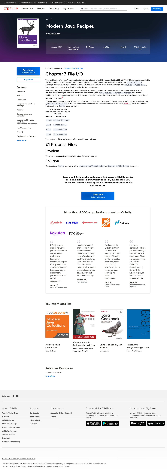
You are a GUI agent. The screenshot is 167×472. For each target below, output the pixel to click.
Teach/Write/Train (10, 413)
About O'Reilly (9, 408)
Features (41, 9)
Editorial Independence (36, 466)
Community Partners (11, 427)
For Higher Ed (42, 3)
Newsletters (34, 416)
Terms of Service (8, 466)
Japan (53, 416)
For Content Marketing (76, 3)
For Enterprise (11, 3)
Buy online (28, 79)
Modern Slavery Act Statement (57, 466)
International (57, 408)
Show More (21, 140)
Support (34, 408)
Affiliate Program (9, 431)
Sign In (146, 9)
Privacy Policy (35, 420)
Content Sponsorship (11, 441)
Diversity (6, 438)
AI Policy (33, 424)
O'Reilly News (8, 420)
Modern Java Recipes (74, 68)
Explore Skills (27, 9)
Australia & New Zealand (61, 413)
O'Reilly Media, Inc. (140, 48)
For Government (27, 3)
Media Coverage (9, 424)
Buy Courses (68, 9)
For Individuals (57, 3)
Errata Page (50, 376)
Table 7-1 (127, 103)
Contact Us (34, 413)
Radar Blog (54, 9)
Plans (136, 9)
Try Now (157, 9)
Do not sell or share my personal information (18, 459)
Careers (5, 416)
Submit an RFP (8, 434)
